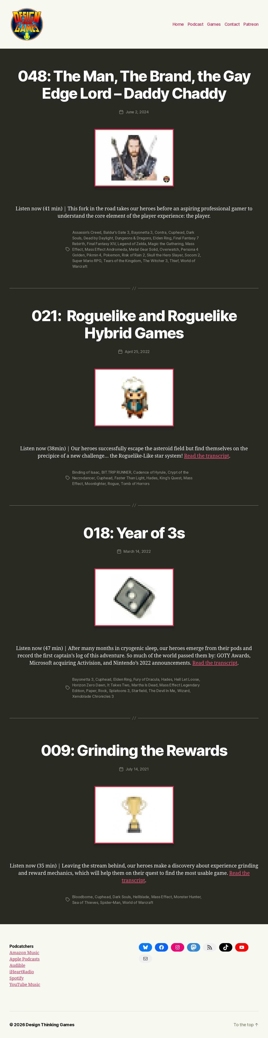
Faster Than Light (130, 478)
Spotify (16, 978)
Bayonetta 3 (142, 232)
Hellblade (141, 896)
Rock (102, 690)
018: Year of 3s (134, 533)
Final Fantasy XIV (101, 243)
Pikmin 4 (94, 255)
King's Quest (171, 478)
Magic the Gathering (165, 243)
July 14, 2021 (137, 769)
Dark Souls (122, 896)
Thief (174, 260)
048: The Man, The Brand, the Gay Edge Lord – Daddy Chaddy (134, 84)
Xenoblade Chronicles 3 (93, 696)
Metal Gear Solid (143, 249)
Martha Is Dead (144, 685)
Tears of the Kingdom (122, 260)
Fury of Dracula (146, 679)
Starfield (139, 690)
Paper (91, 690)
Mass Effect (161, 896)
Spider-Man (110, 902)
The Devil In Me (162, 690)
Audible (17, 965)
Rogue (113, 483)
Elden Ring (162, 238)
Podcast (196, 24)
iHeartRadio (21, 972)
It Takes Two (118, 685)
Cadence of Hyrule (149, 472)
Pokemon (111, 255)
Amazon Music (24, 953)
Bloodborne (82, 896)
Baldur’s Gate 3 (116, 232)
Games (214, 24)
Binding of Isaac (86, 472)
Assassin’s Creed (87, 232)
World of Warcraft (137, 902)
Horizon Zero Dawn (88, 685)
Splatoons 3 (119, 690)
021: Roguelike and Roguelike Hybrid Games (134, 324)
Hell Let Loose (186, 679)
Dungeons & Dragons (133, 238)
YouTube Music (24, 984)
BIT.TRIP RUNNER (116, 472)
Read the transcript (206, 456)
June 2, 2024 (137, 112)
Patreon (251, 24)
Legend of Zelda (132, 243)
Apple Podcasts (24, 959)
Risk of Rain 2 (133, 255)
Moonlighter (95, 483)
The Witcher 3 (155, 260)
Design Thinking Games (50, 1024)
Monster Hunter (187, 896)
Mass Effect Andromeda (106, 249)
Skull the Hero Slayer (165, 255)
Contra (160, 232)
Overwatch (169, 249)
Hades (151, 478)
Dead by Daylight (98, 238)
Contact (232, 24)
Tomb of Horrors (135, 483)
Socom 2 (192, 255)
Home (178, 24)
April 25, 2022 (137, 351)
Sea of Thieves (85, 902)
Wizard (183, 690)
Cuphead (176, 232)
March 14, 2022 (137, 551)
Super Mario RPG (87, 260)
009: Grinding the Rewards (134, 750)
